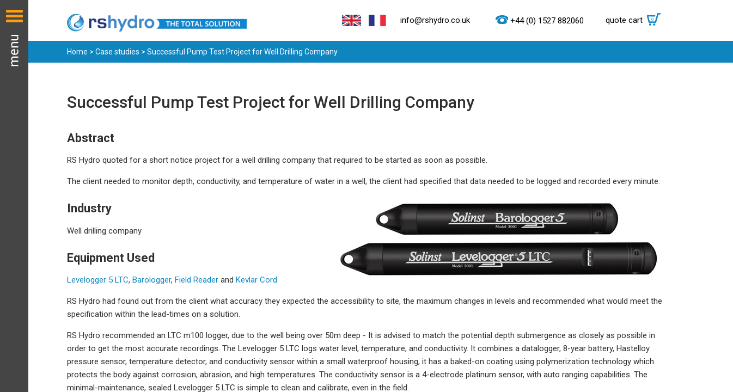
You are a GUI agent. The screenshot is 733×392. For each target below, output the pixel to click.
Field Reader (196, 280)
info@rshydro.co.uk (435, 20)
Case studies (117, 51)
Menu (14, 196)
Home (77, 51)
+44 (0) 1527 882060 (547, 21)
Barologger (151, 280)
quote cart (636, 20)
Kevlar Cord (256, 280)
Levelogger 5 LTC (98, 280)
